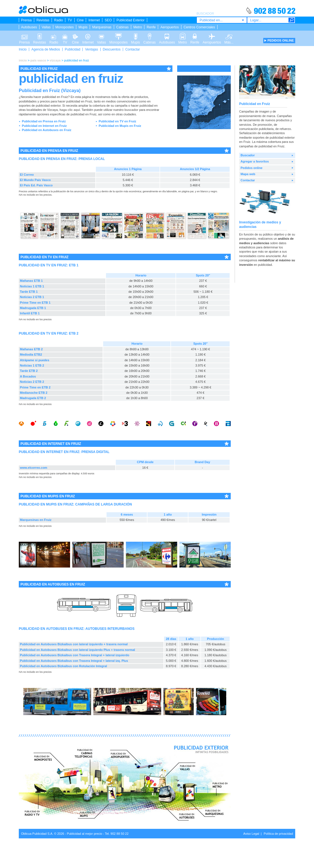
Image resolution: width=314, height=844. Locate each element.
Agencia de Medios (45, 49)
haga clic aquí (69, 109)
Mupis (82, 27)
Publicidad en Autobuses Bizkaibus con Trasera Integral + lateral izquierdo (74, 655)
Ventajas (91, 49)
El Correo (27, 174)
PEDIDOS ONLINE (280, 40)
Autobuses (29, 27)
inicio (23, 60)
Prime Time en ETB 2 (35, 387)
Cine (80, 20)
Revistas (42, 20)
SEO (108, 20)
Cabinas (122, 27)
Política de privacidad (278, 833)
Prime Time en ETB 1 (35, 302)
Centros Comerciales (199, 27)
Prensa (26, 20)
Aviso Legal (251, 833)
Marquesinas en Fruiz (35, 520)
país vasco (38, 60)
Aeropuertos (169, 27)
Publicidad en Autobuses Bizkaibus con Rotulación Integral (63, 666)
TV (70, 20)
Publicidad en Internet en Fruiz (44, 125)
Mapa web (248, 174)
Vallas (46, 27)
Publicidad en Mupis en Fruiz (120, 125)
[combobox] (222, 20)
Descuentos (112, 49)
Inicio (23, 49)
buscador (131, 109)
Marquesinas (102, 27)
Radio (58, 20)
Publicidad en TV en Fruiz (117, 121)
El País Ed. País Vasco (36, 185)
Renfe (151, 27)
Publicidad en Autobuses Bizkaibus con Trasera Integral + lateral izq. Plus (74, 660)
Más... (229, 36)
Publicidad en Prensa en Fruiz (44, 121)
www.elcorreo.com (33, 467)
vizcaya (55, 60)
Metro (137, 27)
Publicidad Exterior (130, 20)
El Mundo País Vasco (35, 180)
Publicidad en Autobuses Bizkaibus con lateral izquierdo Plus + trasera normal (77, 649)
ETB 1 (73, 265)
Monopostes (65, 27)
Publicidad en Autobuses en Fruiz (46, 130)
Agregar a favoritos (255, 161)
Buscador (248, 155)
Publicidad (72, 49)
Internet (94, 20)
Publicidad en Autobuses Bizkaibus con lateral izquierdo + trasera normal (74, 644)
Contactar (132, 49)
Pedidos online (251, 168)
